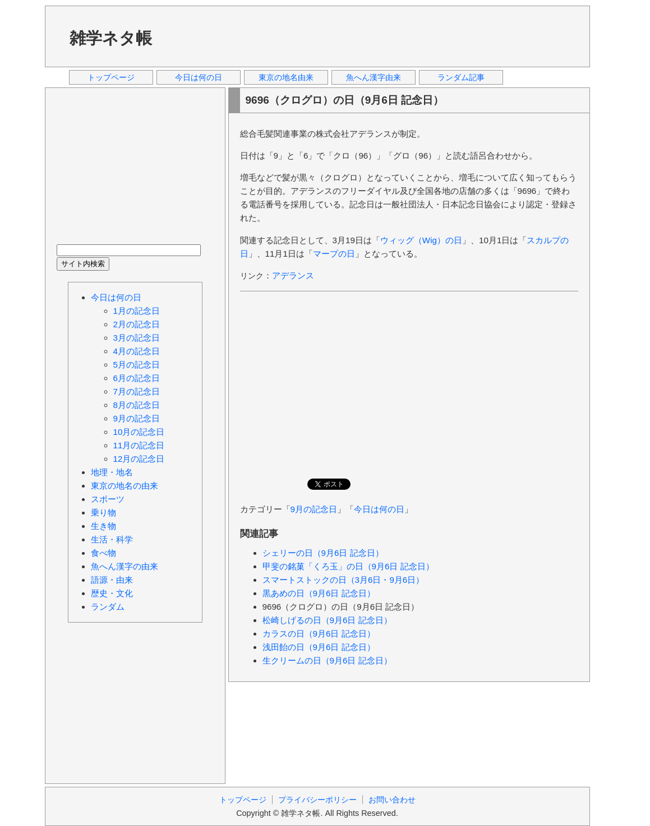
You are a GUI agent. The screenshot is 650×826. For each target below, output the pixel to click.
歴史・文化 (112, 593)
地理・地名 (112, 472)
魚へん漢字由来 (373, 77)
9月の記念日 (314, 509)
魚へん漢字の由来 (124, 566)
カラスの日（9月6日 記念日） (318, 633)
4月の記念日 (136, 351)
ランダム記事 (461, 77)
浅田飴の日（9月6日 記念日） (318, 647)
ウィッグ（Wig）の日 (421, 240)
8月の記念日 (136, 405)
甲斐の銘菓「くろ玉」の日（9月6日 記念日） (348, 566)
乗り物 (103, 512)
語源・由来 (112, 579)
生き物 (103, 526)
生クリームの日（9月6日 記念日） (327, 660)
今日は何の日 (198, 77)
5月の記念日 (136, 364)
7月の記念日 (136, 391)
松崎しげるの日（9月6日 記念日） (327, 620)
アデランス (293, 275)
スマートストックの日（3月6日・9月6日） (343, 579)
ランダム (108, 606)
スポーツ (108, 499)
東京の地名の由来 (124, 485)
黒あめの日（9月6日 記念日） (318, 593)
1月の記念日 (136, 310)
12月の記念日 (139, 458)
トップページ (111, 77)
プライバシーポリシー (317, 799)
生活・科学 (112, 539)
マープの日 (334, 253)
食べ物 (103, 553)
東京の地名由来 (286, 77)
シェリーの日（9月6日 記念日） (323, 553)
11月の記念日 (139, 445)
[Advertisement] (375, 36)
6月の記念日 (136, 378)
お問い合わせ (392, 799)
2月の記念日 (136, 324)
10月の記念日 (139, 432)
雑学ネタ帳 (111, 38)
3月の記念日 (136, 337)
